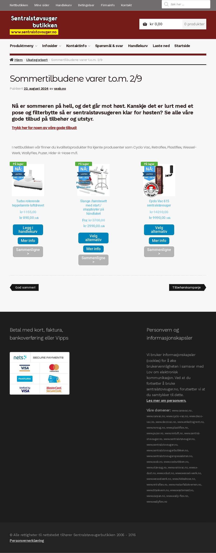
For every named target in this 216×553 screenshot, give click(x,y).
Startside (182, 46)
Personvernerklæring (27, 541)
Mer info (28, 240)
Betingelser (86, 5)
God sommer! (26, 286)
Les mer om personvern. (166, 401)
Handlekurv (64, 5)
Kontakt (126, 5)
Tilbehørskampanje (186, 286)
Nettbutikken (19, 5)
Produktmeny (22, 46)
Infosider (49, 46)
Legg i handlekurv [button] (28, 229)
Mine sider (41, 5)
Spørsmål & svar (109, 46)
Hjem (18, 60)
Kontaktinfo (76, 46)
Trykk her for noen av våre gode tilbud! (44, 127)
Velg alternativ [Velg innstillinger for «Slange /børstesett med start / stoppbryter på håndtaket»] (93, 238)
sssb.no (60, 88)
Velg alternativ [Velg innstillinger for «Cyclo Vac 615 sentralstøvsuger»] (159, 229)
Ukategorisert (37, 60)
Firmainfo (108, 5)
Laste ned (161, 46)
